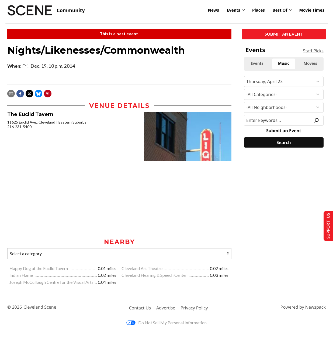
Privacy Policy (194, 308)
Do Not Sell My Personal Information (166, 322)
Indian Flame (21, 275)
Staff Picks (313, 51)
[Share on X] (29, 93)
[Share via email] (11, 93)
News (213, 10)
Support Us (326, 226)
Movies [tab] (310, 63)
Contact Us (140, 308)
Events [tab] (257, 63)
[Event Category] (284, 94)
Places (258, 10)
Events (233, 10)
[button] (47, 93)
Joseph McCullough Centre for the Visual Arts (51, 282)
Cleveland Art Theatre (142, 268)
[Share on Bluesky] (38, 93)
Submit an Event (284, 33)
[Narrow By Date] (284, 81)
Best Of (280, 10)
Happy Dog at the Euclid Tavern (39, 268)
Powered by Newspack (303, 307)
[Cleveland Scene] (46, 10)
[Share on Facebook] (20, 93)
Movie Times (311, 10)
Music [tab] (283, 63)
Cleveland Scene (39, 307)
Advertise (165, 308)
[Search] (284, 142)
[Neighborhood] (284, 107)
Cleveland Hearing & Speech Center (155, 275)
